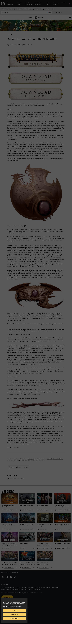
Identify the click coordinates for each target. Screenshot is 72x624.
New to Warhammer (10, 3)
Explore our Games (19, 3)
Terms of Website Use (24, 607)
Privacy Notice (22, 617)
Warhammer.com (6, 607)
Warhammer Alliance (7, 616)
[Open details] (64, 45)
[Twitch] (14, 577)
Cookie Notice (22, 610)
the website (31, 459)
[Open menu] (70, 17)
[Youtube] (10, 577)
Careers (3, 613)
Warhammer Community (38, 3)
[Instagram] (6, 577)
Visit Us (49, 3)
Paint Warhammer (29, 3)
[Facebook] (2, 577)
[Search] (2, 17)
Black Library (5, 610)
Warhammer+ (64, 3)
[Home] (36, 17)
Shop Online (56, 3)
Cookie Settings (22, 613)
